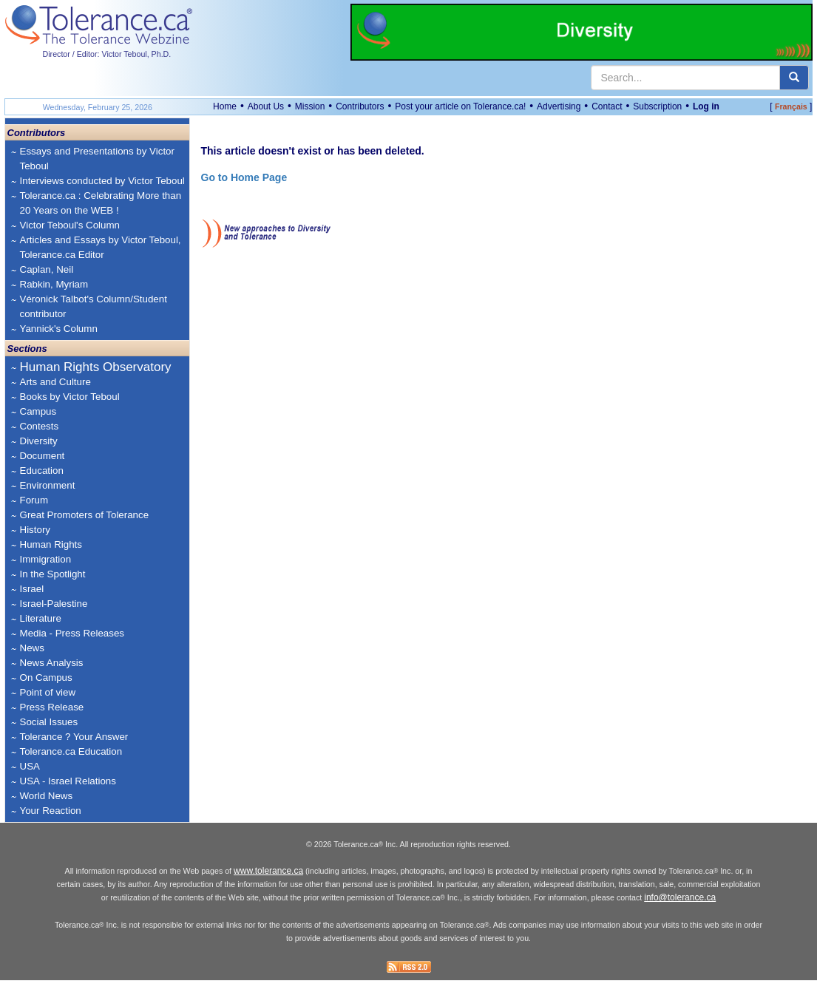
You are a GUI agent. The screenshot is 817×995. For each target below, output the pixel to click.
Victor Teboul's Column (70, 225)
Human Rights (51, 544)
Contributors (360, 106)
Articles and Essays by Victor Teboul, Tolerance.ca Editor (100, 247)
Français (791, 106)
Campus (38, 411)
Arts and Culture (55, 381)
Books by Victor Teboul (70, 396)
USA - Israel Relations (68, 781)
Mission (310, 106)
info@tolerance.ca (680, 912)
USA (30, 766)
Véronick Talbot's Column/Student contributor (93, 306)
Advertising (558, 106)
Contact (606, 106)
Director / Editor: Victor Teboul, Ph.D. (107, 54)
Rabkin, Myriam (54, 284)
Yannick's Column (59, 328)
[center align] (794, 77)
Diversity (39, 440)
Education (42, 470)
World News (46, 795)
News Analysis (52, 662)
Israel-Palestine (54, 603)
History (35, 529)
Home (225, 106)
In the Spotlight (53, 574)
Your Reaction (50, 810)
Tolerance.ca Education (71, 751)
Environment (47, 485)
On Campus (46, 677)
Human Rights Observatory (96, 367)
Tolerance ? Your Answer (74, 736)
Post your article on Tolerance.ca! (460, 106)
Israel (32, 588)
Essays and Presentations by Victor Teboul (97, 159)
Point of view (48, 692)
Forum (34, 500)
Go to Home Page (244, 177)
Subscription (657, 106)
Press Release (52, 707)
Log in (706, 106)
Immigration (46, 559)
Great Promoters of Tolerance (84, 514)
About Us (266, 106)
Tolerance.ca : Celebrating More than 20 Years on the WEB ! (101, 203)
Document (42, 455)
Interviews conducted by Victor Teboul (102, 180)
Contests (39, 426)
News (32, 647)
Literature (40, 618)
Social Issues (49, 721)
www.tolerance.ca (268, 885)
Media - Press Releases (72, 633)
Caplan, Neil (47, 269)
